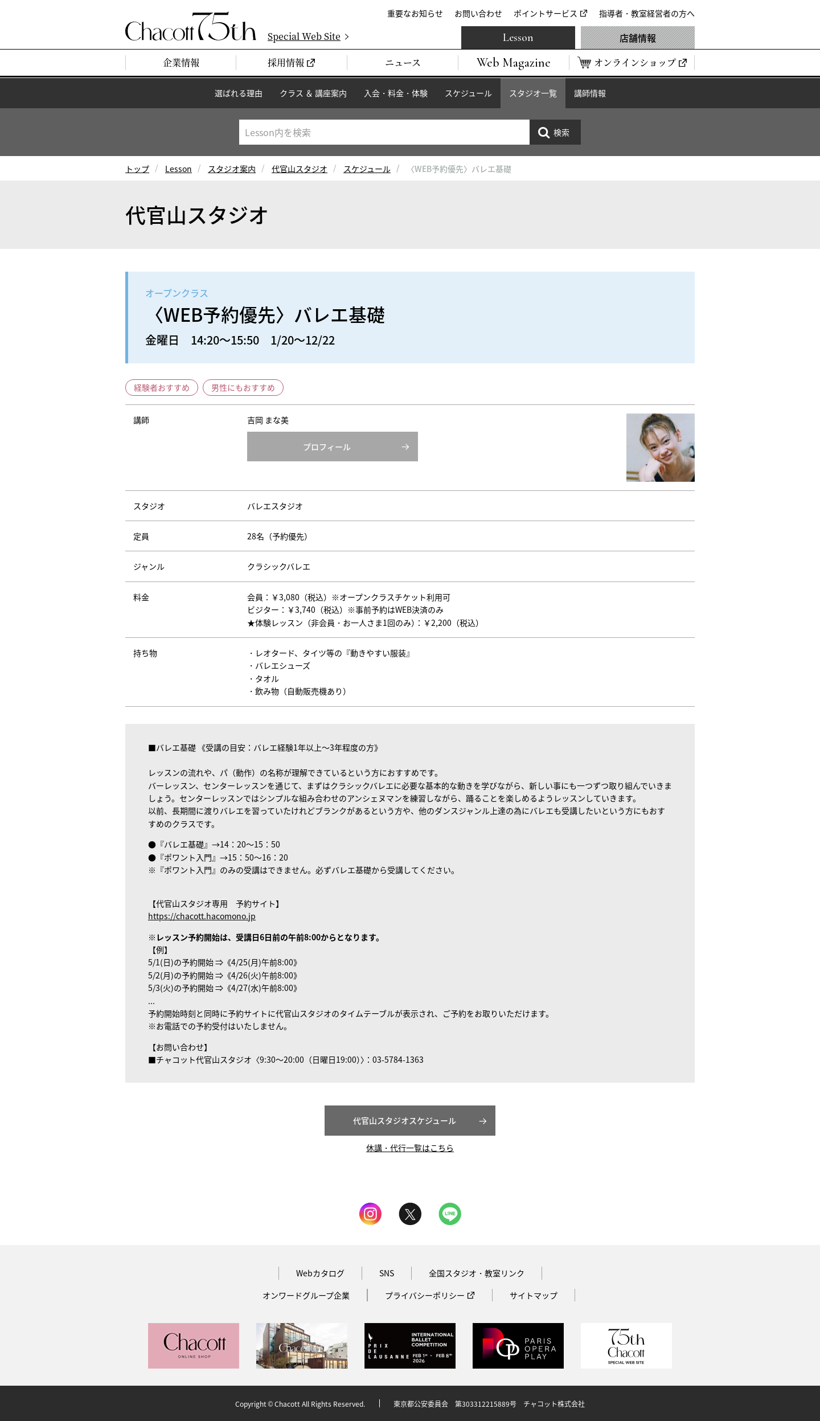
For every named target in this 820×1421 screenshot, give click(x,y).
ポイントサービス (545, 13)
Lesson (518, 37)
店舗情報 (638, 37)
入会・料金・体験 (396, 93)
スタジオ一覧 (533, 93)
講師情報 (590, 93)
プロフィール (327, 446)
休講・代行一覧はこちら (410, 1147)
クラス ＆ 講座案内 (313, 93)
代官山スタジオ (299, 168)
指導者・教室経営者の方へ (647, 13)
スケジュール (468, 93)
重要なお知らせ (415, 13)
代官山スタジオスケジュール (404, 1120)
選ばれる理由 (239, 93)
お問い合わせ (478, 13)
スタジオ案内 (232, 168)
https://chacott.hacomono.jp (202, 916)
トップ (137, 168)
